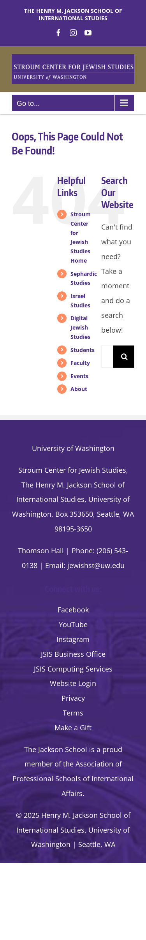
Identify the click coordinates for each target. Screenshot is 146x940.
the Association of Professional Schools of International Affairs (73, 778)
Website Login (73, 683)
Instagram (73, 639)
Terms (73, 712)
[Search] (124, 356)
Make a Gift (73, 727)
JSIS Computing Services (73, 668)
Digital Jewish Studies (80, 327)
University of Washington (73, 448)
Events (79, 376)
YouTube (73, 624)
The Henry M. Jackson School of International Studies (73, 14)
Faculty (80, 363)
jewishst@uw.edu (96, 565)
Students (82, 350)
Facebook (73, 609)
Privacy (73, 698)
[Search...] (107, 356)
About (78, 389)
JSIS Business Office (73, 654)
